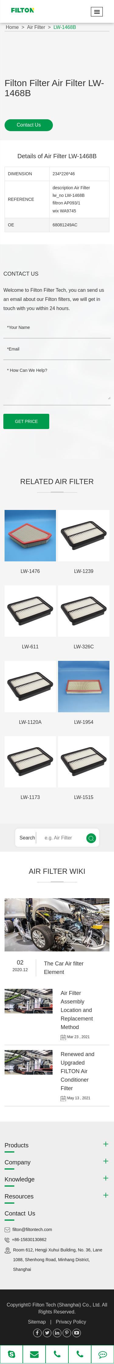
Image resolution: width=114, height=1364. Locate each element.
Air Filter (36, 27)
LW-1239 (83, 571)
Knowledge (20, 1179)
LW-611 (30, 646)
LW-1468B (65, 27)
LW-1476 (30, 571)
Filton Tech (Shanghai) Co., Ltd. (67, 1304)
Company (18, 1162)
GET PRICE (26, 421)
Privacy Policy (71, 1321)
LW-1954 (83, 722)
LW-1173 (30, 797)
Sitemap (37, 1321)
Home (12, 27)
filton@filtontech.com (32, 1229)
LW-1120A (30, 722)
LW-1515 (83, 797)
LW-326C (84, 646)
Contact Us (29, 124)
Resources (19, 1196)
